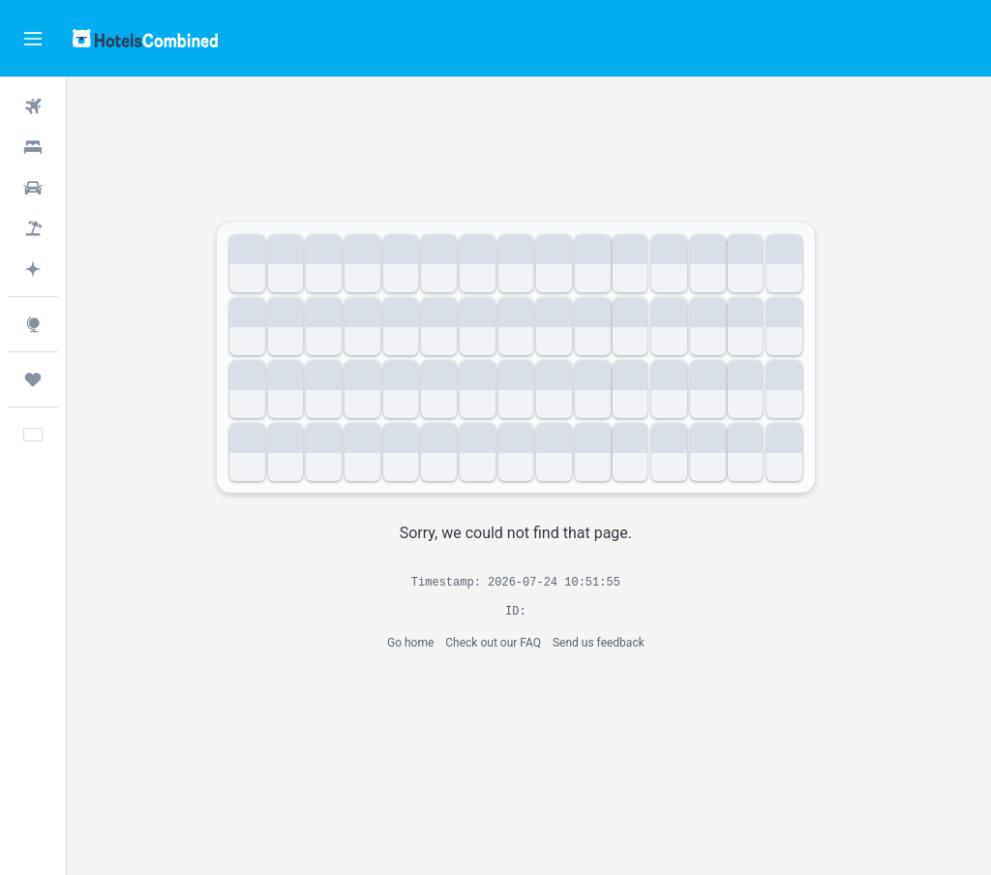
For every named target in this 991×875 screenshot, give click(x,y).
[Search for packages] (33, 228)
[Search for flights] (33, 106)
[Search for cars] (33, 187)
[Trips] (33, 379)
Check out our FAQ (507, 642)
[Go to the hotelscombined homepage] (145, 38)
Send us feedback (612, 642)
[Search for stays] (33, 147)
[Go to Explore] (33, 324)
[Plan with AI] (33, 269)
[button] (33, 38)
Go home (424, 642)
